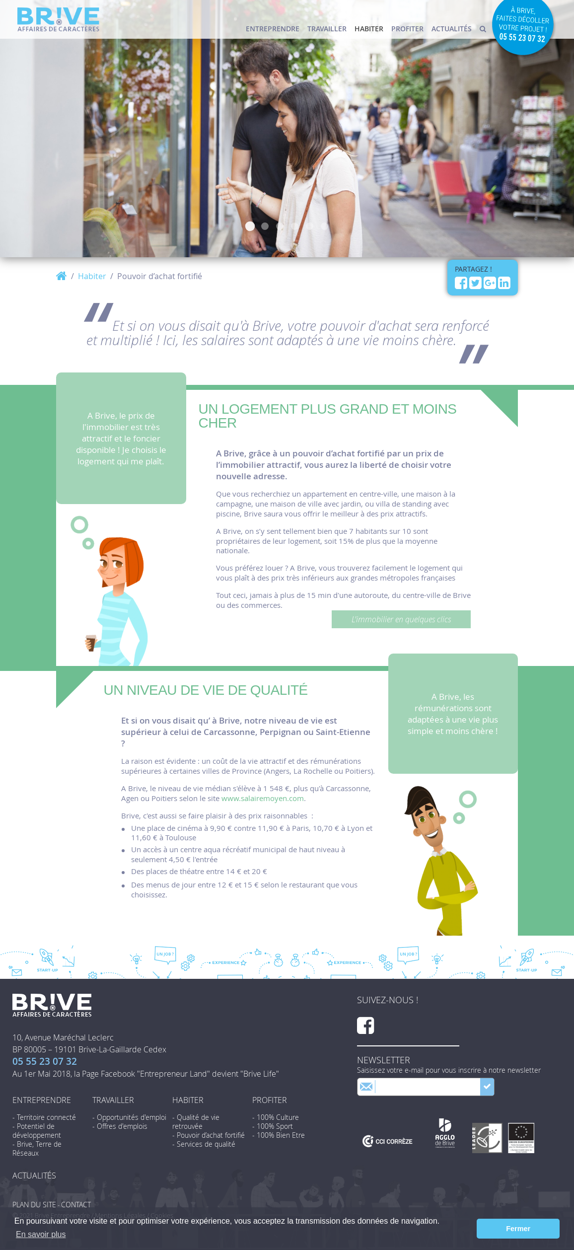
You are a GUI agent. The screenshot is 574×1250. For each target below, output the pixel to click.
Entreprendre (272, 28)
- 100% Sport (272, 1126)
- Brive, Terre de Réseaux (37, 1149)
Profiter (407, 28)
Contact (76, 1204)
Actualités (451, 28)
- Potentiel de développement (36, 1131)
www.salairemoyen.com (262, 798)
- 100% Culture (275, 1117)
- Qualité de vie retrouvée (195, 1122)
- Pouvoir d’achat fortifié (208, 1135)
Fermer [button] (518, 1229)
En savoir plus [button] (41, 1234)
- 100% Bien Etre (278, 1135)
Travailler (327, 28)
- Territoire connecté (44, 1117)
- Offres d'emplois (119, 1126)
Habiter (369, 28)
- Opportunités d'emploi (129, 1117)
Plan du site (34, 1204)
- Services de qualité (203, 1144)
